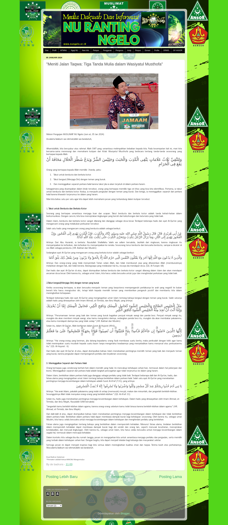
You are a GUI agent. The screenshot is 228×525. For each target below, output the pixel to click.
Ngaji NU (74, 50)
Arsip (129, 50)
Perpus (138, 50)
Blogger (125, 513)
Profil (54, 50)
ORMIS (166, 50)
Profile (156, 50)
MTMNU (63, 50)
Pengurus (119, 50)
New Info (85, 50)
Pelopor (96, 50)
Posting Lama (170, 477)
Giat (46, 50)
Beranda (118, 477)
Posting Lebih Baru (62, 477)
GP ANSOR (177, 50)
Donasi (147, 50)
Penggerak (107, 50)
